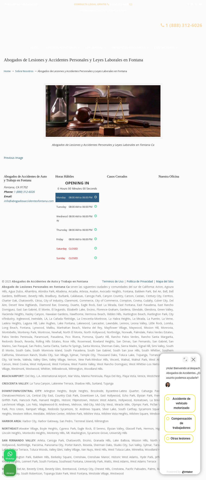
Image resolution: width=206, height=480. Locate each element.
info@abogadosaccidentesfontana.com (103, 10)
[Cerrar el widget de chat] (193, 358)
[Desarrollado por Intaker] (173, 472)
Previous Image (13, 158)
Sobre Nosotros (24, 71)
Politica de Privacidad (140, 281)
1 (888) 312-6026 (119, 4)
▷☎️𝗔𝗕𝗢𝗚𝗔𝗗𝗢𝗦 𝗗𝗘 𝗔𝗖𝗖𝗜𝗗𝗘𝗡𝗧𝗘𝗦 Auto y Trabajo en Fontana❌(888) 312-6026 (103, 30)
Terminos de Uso (113, 281)
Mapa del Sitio (164, 281)
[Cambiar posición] (185, 358)
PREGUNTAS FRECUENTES (21, 4)
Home (7, 71)
